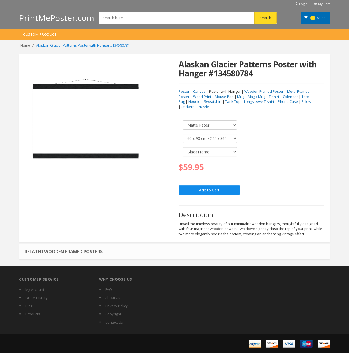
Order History (36, 297)
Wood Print (202, 96)
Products (32, 314)
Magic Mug (256, 96)
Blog (28, 305)
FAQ (108, 289)
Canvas (199, 91)
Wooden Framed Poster (264, 91)
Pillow (306, 101)
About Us (112, 297)
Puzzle (203, 106)
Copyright (113, 314)
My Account (34, 289)
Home (25, 45)
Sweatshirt (213, 101)
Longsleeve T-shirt (259, 101)
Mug (240, 96)
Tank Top (232, 101)
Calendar (290, 96)
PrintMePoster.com (56, 17)
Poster (184, 91)
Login (303, 4)
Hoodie (194, 101)
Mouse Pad (224, 96)
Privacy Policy (116, 305)
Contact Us (114, 322)
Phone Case (288, 101)
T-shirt (274, 96)
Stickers (187, 106)
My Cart (324, 4)
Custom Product (39, 34)
